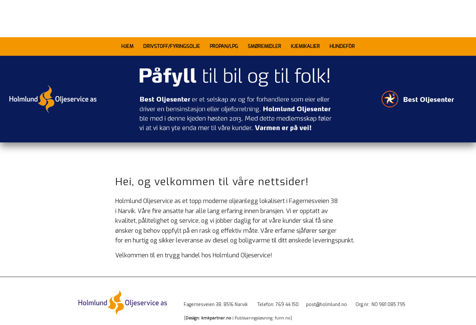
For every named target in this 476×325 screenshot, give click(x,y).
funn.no (282, 318)
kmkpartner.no (216, 318)
